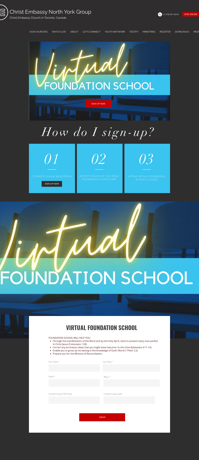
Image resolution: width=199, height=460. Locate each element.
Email (51, 377)
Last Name (107, 362)
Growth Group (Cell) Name (60, 394)
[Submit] (102, 417)
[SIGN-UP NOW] (98, 104)
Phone (106, 377)
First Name (53, 362)
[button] (38, 31)
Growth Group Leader (113, 394)
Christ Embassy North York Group (50, 12)
